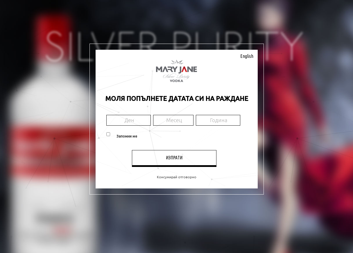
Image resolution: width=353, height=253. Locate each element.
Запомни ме (127, 136)
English (246, 56)
